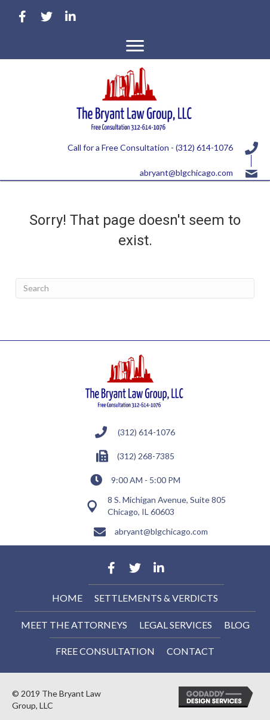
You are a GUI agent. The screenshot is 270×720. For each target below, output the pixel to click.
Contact (190, 651)
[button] (135, 46)
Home (67, 597)
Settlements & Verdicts (156, 597)
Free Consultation (105, 651)
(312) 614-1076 (204, 147)
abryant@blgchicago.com (186, 172)
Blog (237, 624)
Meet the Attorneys (74, 624)
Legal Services (175, 624)
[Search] (135, 288)
